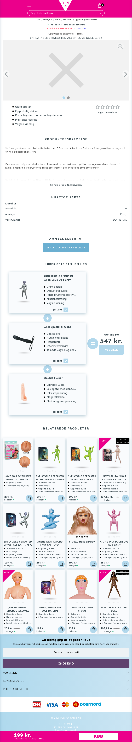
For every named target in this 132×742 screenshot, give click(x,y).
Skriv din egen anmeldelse (66, 247)
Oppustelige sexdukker (86, 19)
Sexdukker (67, 19)
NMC (80, 33)
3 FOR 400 (80, 28)
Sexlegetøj (47, 19)
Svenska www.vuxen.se (66, 727)
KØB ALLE (111, 349)
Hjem (38, 19)
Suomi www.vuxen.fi (66, 730)
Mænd (57, 19)
